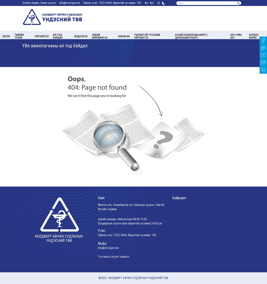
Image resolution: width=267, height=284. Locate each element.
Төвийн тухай (19, 36)
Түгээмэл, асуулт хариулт (113, 256)
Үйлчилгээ (41, 36)
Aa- (147, 3)
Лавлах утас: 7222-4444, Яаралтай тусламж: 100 (112, 3)
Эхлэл (6, 36)
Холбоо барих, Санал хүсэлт (39, 3)
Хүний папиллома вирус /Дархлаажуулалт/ (191, 36)
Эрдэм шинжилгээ (99, 36)
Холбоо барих (254, 36)
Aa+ (152, 3)
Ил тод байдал (58, 36)
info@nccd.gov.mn (69, 3)
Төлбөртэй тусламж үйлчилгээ (147, 36)
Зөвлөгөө (124, 36)
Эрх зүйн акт (236, 36)
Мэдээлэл (81, 36)
